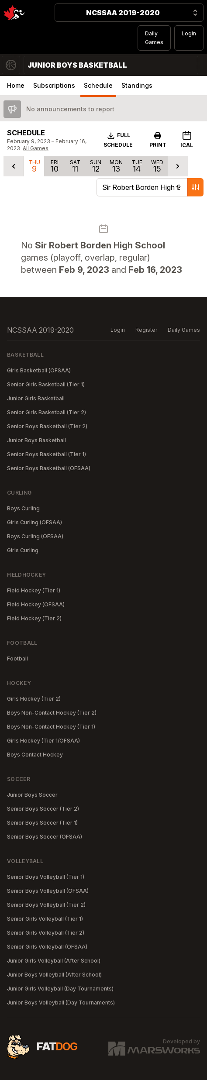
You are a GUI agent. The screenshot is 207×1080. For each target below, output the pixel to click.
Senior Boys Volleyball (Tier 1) (45, 877)
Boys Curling (23, 508)
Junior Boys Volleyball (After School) (54, 974)
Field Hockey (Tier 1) (33, 590)
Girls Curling (22, 550)
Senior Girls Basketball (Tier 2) (46, 412)
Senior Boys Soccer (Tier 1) (42, 822)
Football (17, 658)
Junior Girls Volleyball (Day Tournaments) (60, 988)
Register (146, 330)
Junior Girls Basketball (36, 398)
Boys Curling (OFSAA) (35, 536)
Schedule (98, 85)
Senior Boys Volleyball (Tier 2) (46, 904)
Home (15, 85)
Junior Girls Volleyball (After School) (53, 960)
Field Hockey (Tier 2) (34, 618)
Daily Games (154, 37)
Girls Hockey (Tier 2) (34, 698)
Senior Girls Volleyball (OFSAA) (47, 946)
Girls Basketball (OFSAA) (39, 370)
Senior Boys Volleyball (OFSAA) (48, 890)
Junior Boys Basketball (36, 440)
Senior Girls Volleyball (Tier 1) (45, 918)
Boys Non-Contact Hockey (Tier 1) (51, 726)
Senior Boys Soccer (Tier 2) (43, 808)
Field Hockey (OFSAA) (36, 604)
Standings (136, 85)
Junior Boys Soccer (32, 794)
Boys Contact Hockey (35, 754)
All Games (35, 148)
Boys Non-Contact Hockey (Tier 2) (52, 712)
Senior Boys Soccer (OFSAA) (44, 836)
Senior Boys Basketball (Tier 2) (47, 426)
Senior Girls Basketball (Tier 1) (46, 384)
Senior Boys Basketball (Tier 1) (46, 454)
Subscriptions (54, 85)
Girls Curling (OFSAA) (34, 522)
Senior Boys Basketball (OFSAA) (48, 468)
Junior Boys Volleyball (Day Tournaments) (61, 1002)
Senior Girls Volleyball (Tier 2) (45, 932)
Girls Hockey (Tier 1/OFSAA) (43, 740)
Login (189, 33)
